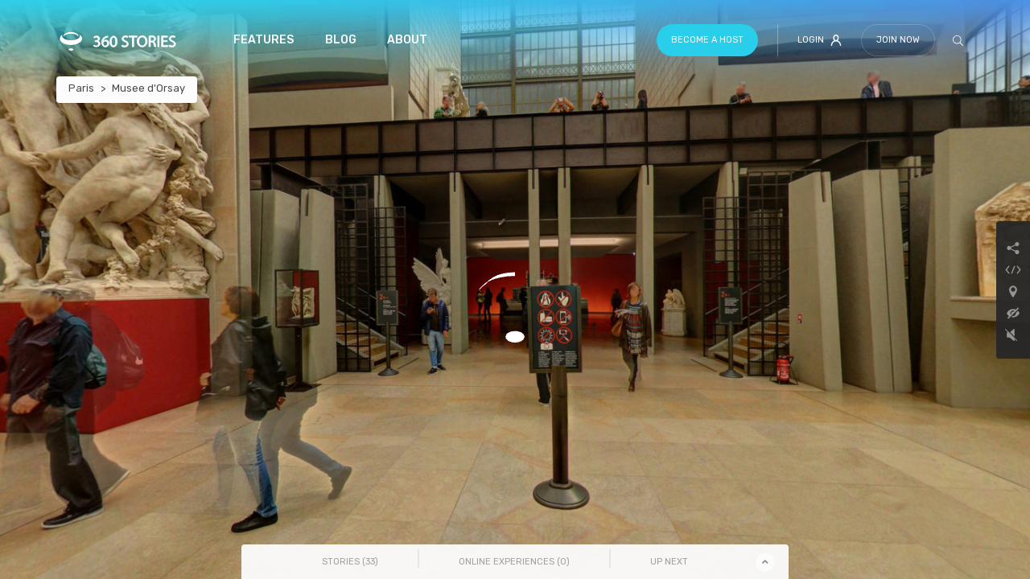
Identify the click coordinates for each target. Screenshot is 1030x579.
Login (819, 40)
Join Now (898, 40)
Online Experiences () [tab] (514, 561)
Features (263, 40)
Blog (340, 40)
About (407, 40)
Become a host (707, 40)
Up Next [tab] (669, 561)
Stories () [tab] (350, 561)
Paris (81, 88)
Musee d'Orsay (148, 88)
